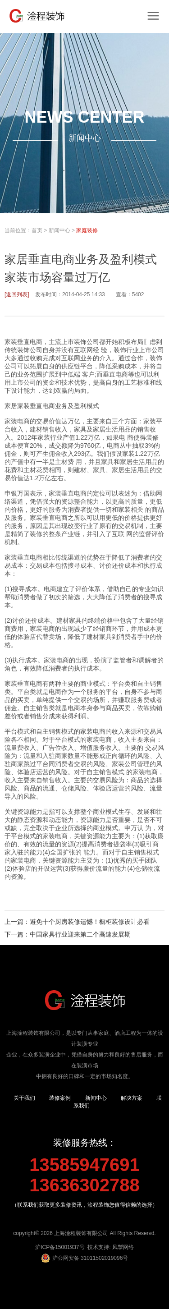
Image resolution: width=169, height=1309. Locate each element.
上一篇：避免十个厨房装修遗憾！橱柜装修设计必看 (77, 921)
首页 (37, 230)
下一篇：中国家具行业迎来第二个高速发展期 (68, 934)
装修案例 (60, 1098)
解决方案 (131, 1098)
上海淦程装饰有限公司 (81, 1233)
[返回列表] (17, 294)
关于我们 (24, 1098)
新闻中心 (59, 230)
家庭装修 (87, 230)
